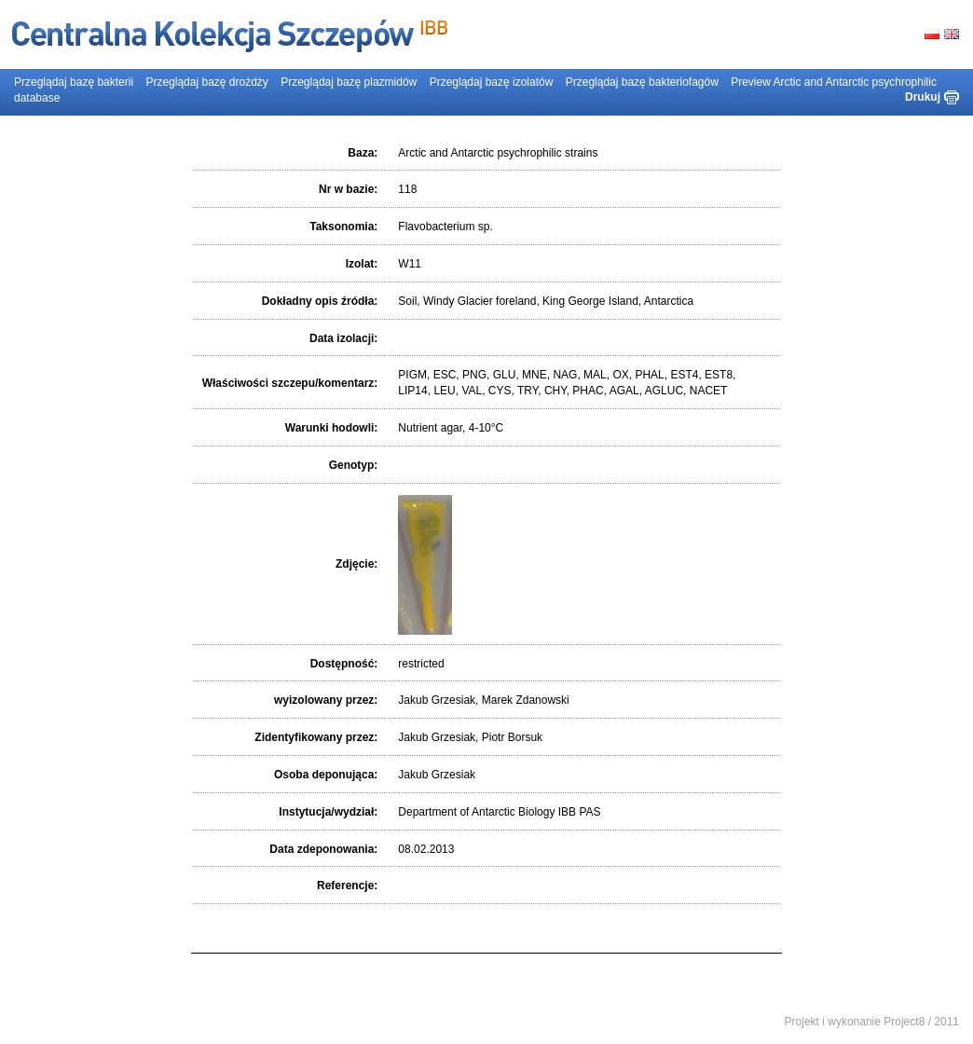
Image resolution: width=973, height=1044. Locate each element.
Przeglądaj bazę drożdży (206, 82)
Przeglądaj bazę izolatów (492, 82)
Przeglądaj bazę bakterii (73, 82)
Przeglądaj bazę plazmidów (349, 82)
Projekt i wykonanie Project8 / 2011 (872, 1021)
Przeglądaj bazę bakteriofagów (642, 82)
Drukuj (922, 96)
